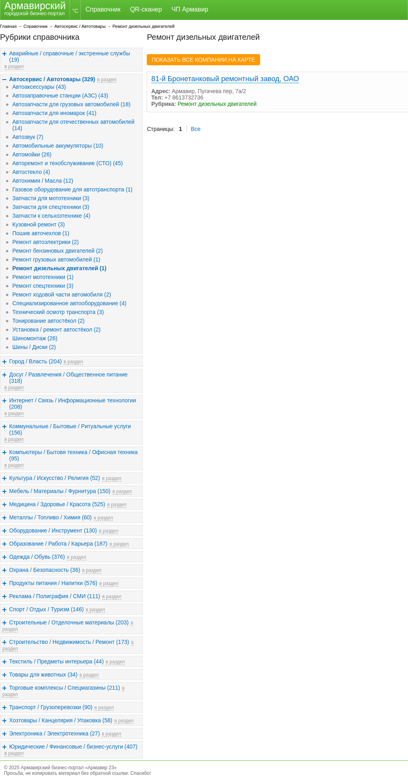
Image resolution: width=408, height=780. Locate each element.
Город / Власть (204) (35, 361)
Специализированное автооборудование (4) (69, 303)
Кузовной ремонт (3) (38, 224)
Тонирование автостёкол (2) (48, 321)
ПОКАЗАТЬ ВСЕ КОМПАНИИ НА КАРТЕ (203, 60)
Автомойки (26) (31, 154)
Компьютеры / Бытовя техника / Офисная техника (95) (73, 455)
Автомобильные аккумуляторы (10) (57, 145)
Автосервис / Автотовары (80, 26)
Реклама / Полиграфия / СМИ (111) (54, 596)
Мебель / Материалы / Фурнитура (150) (60, 491)
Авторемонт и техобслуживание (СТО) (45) (67, 163)
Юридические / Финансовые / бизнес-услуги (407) (73, 746)
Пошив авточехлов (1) (40, 233)
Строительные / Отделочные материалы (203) (68, 622)
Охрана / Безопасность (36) (44, 570)
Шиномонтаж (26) (35, 338)
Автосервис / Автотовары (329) (52, 79)
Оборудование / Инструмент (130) (53, 530)
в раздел (13, 66)
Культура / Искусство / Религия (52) (54, 478)
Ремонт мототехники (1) (43, 277)
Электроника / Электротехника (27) (54, 733)
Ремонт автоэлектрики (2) (45, 242)
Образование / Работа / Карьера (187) (58, 543)
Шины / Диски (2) (34, 347)
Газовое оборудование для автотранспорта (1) (72, 189)
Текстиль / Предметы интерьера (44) (56, 661)
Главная (8, 26)
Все (195, 129)
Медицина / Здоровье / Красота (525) (57, 504)
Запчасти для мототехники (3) (50, 198)
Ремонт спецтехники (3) (43, 286)
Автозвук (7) (27, 137)
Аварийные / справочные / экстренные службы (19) (69, 56)
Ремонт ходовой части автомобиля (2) (61, 294)
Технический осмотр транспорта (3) (58, 312)
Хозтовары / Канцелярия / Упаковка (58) (60, 720)
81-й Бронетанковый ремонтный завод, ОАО (225, 79)
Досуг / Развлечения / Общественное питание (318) (68, 377)
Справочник (102, 9)
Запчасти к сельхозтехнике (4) (51, 216)
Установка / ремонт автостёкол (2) (56, 329)
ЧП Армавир (189, 9)
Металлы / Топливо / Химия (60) (50, 517)
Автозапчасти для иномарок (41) (54, 113)
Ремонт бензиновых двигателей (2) (57, 251)
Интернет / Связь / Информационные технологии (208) (72, 403)
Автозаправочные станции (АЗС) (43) (60, 95)
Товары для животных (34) (43, 674)
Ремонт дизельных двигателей (144, 26)
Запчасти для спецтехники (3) (50, 207)
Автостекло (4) (31, 172)
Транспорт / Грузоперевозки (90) (50, 707)
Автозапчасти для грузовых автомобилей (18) (71, 104)
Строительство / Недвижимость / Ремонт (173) (69, 642)
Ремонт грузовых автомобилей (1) (56, 259)
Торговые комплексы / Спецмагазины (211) (64, 687)
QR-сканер (146, 9)
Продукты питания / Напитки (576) (53, 583)
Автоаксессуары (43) (39, 87)
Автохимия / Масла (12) (42, 180)
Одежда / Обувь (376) (37, 557)
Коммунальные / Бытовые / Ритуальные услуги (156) (70, 429)
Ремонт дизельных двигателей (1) (59, 268)
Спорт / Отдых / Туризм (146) (46, 609)
